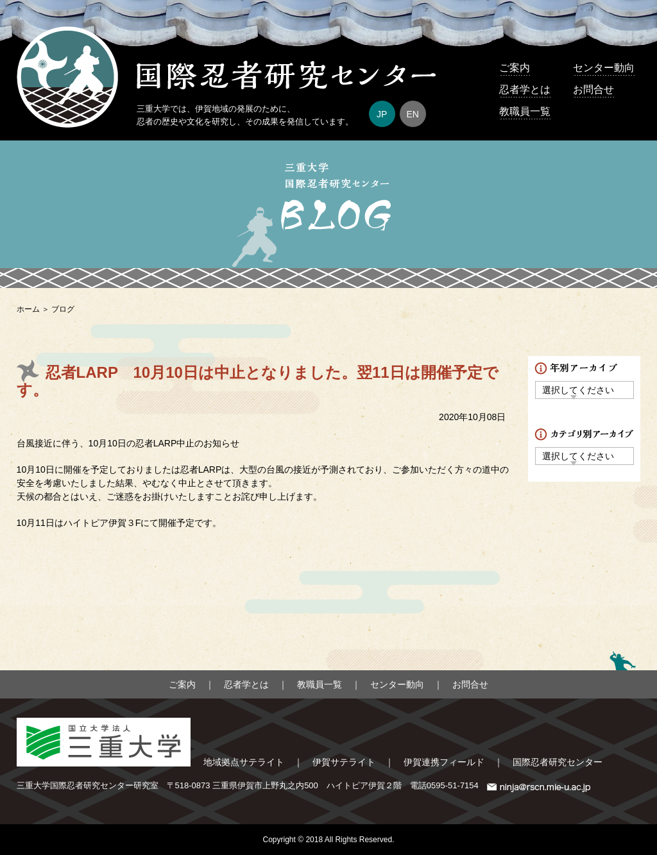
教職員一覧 (524, 111)
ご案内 (514, 67)
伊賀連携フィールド (444, 762)
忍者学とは (524, 89)
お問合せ (593, 89)
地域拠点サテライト (243, 762)
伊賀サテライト (343, 762)
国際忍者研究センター (557, 762)
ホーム (28, 309)
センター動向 (604, 67)
